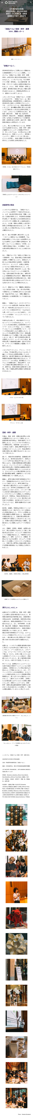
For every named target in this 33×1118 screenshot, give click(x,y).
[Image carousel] (16, 49)
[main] (16, 30)
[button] (2, 2)
